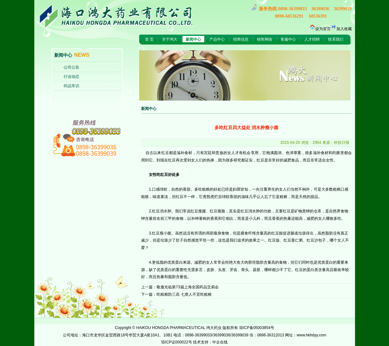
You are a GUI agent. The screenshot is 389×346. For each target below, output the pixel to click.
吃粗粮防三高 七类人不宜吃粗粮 (183, 294)
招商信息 (241, 39)
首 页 (149, 39)
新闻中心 (193, 39)
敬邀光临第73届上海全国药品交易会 (187, 287)
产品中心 (217, 39)
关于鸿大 (169, 39)
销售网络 (264, 39)
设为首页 (323, 29)
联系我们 (335, 39)
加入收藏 (344, 29)
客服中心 (288, 39)
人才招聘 (312, 39)
